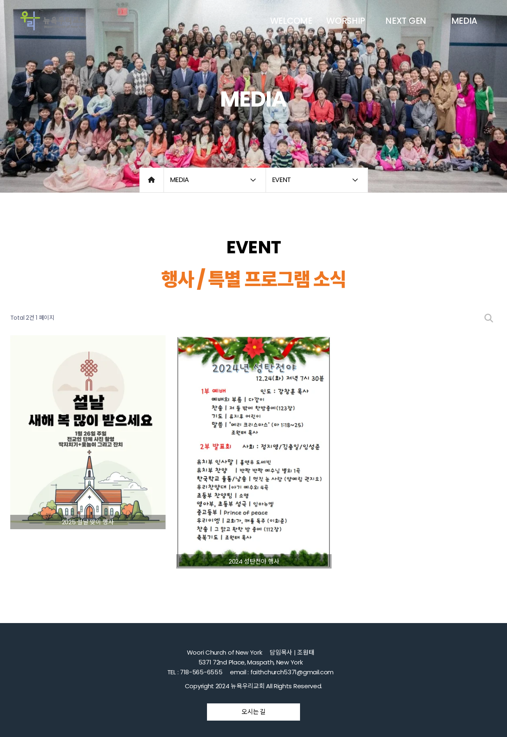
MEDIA (464, 21)
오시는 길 (253, 712)
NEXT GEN (405, 21)
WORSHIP (345, 21)
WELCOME (291, 21)
